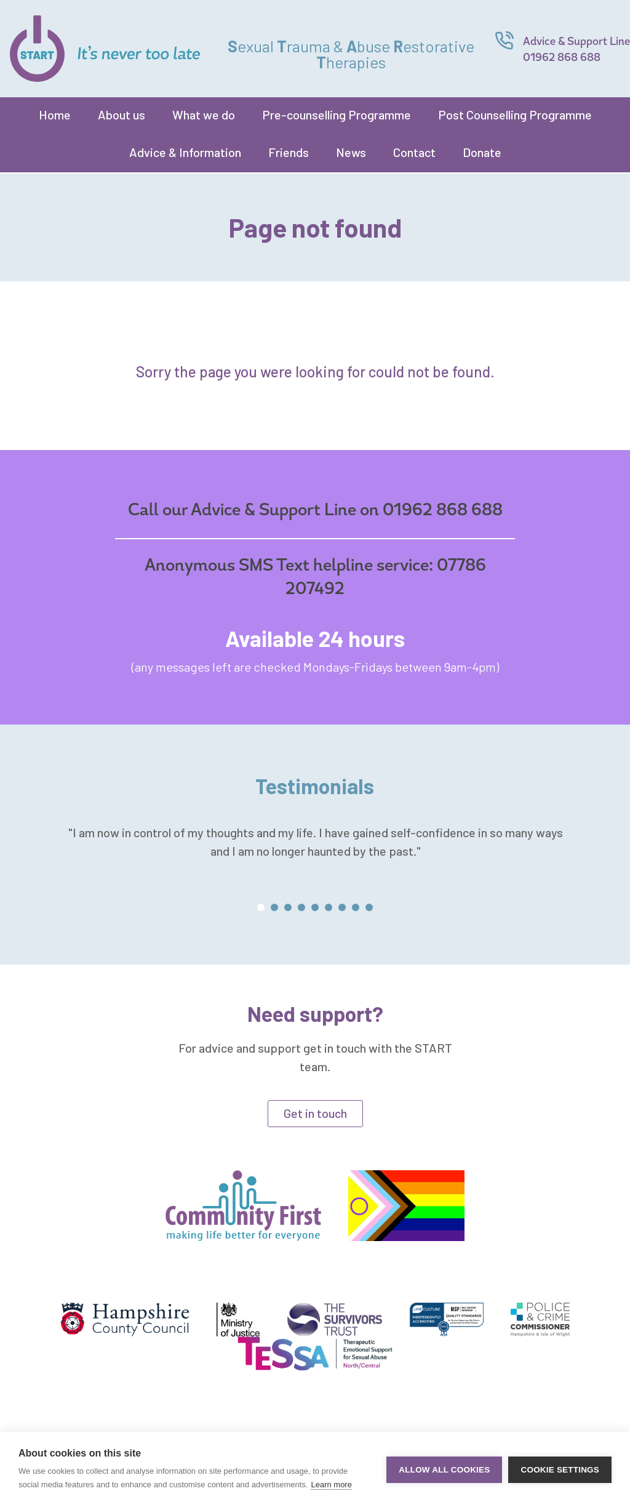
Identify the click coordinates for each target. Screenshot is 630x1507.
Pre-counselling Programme (336, 114)
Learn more (331, 1484)
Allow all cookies (444, 1469)
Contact (414, 152)
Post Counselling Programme (515, 114)
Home (55, 114)
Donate (482, 152)
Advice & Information (185, 152)
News (351, 152)
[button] (261, 907)
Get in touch (315, 1113)
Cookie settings (559, 1469)
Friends (288, 152)
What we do (203, 114)
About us (121, 114)
